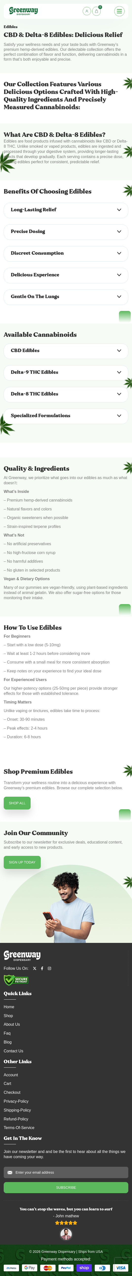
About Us (12, 1024)
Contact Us (13, 1051)
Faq (7, 1033)
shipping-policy (17, 1110)
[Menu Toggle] (119, 11)
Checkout (12, 1092)
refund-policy (16, 1119)
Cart (7, 1083)
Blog (8, 1042)
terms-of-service (19, 1128)
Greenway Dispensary (58, 1252)
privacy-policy (16, 1101)
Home (9, 1007)
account (11, 1075)
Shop (8, 1016)
